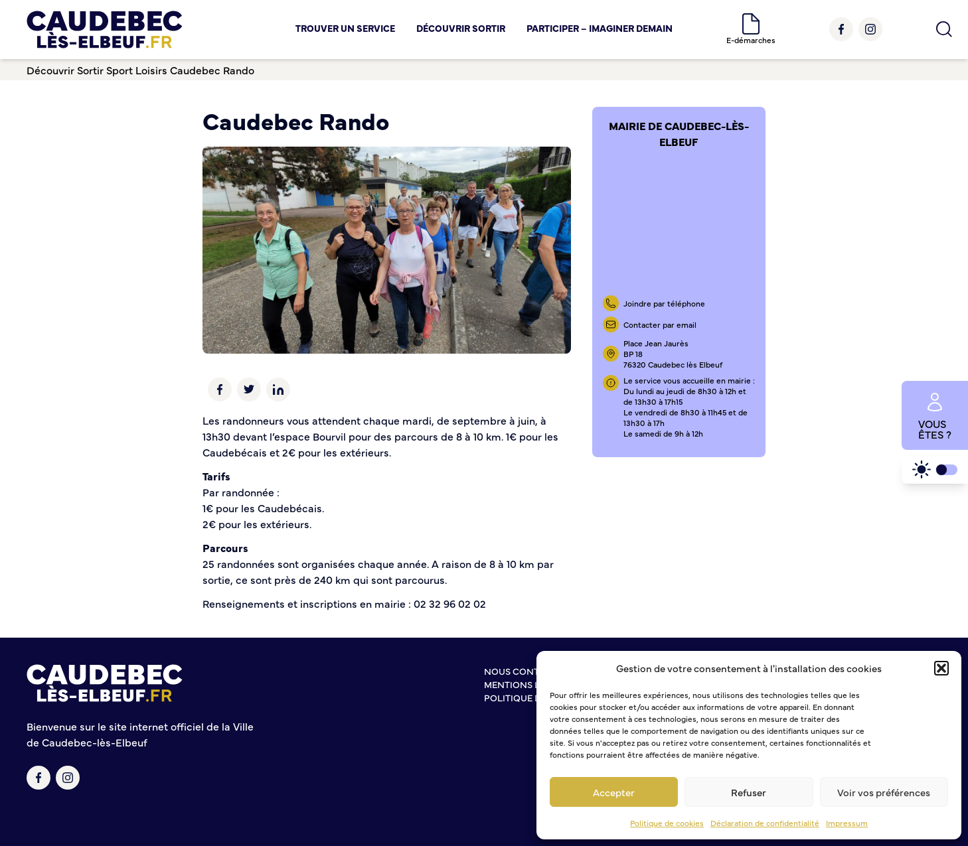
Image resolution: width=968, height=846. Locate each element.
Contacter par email (659, 324)
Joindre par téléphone (664, 303)
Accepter (614, 792)
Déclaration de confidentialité (764, 822)
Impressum (847, 822)
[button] (941, 668)
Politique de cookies (667, 822)
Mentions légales (529, 684)
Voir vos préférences (883, 792)
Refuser (748, 792)
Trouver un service (345, 28)
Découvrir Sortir (460, 28)
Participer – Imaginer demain (599, 28)
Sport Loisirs (136, 69)
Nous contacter (526, 670)
